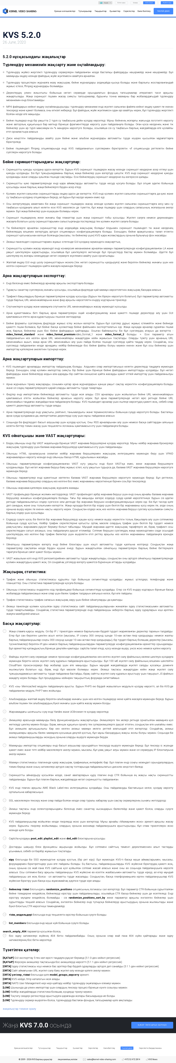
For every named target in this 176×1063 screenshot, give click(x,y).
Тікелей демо (163, 11)
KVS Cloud (149, 3)
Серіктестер (93, 1048)
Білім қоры (121, 3)
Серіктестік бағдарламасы (150, 1048)
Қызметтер (78, 1048)
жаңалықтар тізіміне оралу (19, 1008)
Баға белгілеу (109, 1048)
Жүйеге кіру (167, 3)
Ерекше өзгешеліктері (23, 1048)
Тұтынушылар (44, 1048)
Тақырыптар (61, 1048)
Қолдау (135, 3)
